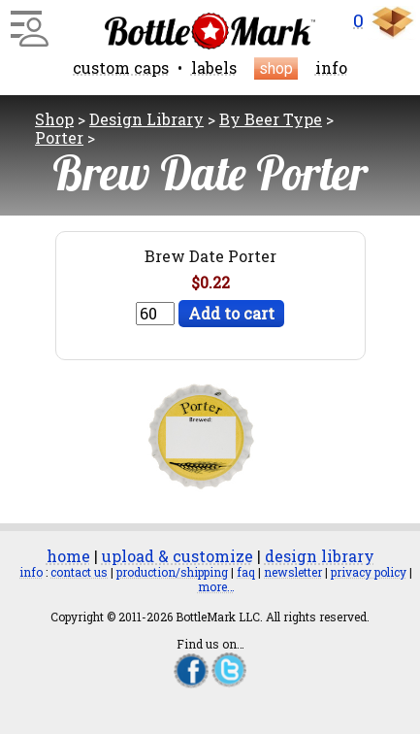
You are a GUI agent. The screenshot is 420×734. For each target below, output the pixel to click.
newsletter (293, 572)
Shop (54, 119)
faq (246, 572)
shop (276, 68)
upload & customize (177, 556)
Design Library (146, 119)
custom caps (121, 67)
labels (214, 67)
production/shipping (172, 572)
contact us (79, 572)
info (331, 67)
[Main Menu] (26, 21)
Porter (59, 137)
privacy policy (368, 572)
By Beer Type (270, 119)
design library (319, 556)
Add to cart (231, 313)
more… (216, 586)
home (68, 556)
